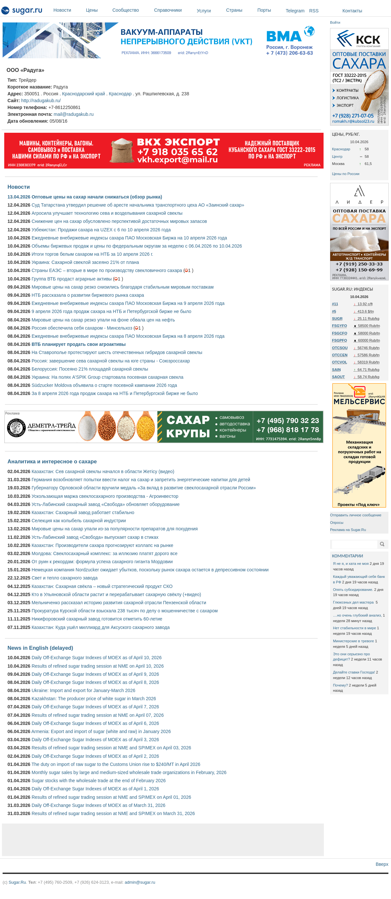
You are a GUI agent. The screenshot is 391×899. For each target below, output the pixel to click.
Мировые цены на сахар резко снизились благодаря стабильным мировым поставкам (123, 287)
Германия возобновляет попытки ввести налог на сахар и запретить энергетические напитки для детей (141, 479)
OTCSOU (340, 348)
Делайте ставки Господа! (354, 672)
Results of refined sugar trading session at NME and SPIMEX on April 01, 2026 (111, 797)
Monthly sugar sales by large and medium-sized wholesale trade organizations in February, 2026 (129, 772)
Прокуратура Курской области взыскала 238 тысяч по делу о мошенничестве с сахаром (125, 610)
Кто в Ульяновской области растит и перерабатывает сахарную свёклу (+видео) (116, 594)
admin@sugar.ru (140, 882)
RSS (314, 10)
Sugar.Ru (17, 882)
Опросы (336, 522)
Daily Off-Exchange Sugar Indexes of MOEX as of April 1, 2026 (95, 788)
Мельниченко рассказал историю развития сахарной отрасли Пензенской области (119, 602)
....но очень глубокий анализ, (357, 615)
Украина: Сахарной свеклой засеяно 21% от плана (85, 262)
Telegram (295, 10)
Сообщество (131, 10)
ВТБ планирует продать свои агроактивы (79, 344)
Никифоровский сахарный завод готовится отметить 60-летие (97, 618)
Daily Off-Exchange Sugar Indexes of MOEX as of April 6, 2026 (95, 723)
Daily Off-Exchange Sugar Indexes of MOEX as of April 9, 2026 (95, 674)
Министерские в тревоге (353, 641)
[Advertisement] (163, 839)
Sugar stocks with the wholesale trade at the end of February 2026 (99, 780)
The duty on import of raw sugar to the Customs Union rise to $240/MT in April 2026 (116, 764)
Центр (337, 156)
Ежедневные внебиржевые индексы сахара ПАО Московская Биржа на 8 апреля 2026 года (128, 336)
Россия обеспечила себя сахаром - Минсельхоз (82, 328)
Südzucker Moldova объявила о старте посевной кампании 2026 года (104, 385)
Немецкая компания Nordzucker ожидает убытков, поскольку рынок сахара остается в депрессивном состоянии (150, 569)
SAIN (336, 370)
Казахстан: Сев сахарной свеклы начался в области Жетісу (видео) (103, 471)
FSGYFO (339, 326)
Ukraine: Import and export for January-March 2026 (83, 690)
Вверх (382, 864)
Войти (335, 22)
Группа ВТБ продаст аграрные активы (72, 278)
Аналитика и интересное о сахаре (52, 461)
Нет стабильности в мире (354, 628)
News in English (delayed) (40, 648)
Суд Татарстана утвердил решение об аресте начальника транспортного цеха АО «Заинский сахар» (138, 205)
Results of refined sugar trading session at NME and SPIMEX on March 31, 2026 (113, 813)
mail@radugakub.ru (74, 114)
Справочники (174, 10)
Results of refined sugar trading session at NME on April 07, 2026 (98, 715)
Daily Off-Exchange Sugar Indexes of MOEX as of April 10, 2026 (97, 657)
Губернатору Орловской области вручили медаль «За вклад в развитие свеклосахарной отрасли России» (144, 487)
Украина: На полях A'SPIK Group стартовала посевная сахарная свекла (107, 377)
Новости (68, 10)
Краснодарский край (83, 93)
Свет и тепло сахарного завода (64, 577)
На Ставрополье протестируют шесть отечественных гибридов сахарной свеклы (117, 352)
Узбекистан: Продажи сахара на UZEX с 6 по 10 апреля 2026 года (101, 229)
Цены (97, 10)
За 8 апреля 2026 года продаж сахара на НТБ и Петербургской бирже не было (115, 393)
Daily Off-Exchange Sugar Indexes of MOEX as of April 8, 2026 (95, 682)
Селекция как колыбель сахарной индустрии (79, 520)
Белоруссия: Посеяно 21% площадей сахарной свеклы (90, 369)
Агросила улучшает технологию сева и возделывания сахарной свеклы (107, 213)
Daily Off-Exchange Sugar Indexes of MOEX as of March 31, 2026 (99, 805)
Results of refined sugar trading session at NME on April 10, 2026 (98, 666)
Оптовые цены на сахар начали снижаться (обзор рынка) (97, 196)
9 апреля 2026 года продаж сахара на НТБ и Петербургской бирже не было (111, 311)
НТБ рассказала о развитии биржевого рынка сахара (88, 295)
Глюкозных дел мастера (354, 602)
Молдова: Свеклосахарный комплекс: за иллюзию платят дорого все (105, 553)
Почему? (340, 685)
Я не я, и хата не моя (351, 563)
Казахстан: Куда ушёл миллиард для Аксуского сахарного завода (101, 627)
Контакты (352, 10)
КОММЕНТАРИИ (347, 556)
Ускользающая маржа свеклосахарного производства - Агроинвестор (105, 496)
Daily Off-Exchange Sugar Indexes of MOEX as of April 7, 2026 (95, 706)
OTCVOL (339, 362)
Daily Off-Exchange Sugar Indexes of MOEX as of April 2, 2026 (95, 756)
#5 (334, 311)
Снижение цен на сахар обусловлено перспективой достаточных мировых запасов (119, 221)
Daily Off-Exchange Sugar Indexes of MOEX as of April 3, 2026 (95, 739)
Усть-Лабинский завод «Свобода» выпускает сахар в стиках (95, 537)
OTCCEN (339, 355)
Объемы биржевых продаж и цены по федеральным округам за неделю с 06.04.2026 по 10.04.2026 (137, 246)
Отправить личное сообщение (355, 515)
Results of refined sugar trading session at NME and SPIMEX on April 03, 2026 (111, 747)
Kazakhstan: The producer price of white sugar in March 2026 (94, 698)
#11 (335, 304)
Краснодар (120, 93)
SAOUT (338, 377)
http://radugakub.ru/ (41, 100)
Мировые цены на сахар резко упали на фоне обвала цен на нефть (103, 319)
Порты (269, 10)
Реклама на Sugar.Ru (348, 530)
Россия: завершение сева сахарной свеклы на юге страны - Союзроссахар (111, 360)
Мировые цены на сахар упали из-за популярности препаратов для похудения (115, 528)
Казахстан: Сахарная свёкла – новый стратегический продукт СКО (102, 586)
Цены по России (345, 174)
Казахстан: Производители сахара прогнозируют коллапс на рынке (102, 545)
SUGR (337, 318)
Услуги (204, 10)
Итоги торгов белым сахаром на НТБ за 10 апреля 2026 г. (92, 254)
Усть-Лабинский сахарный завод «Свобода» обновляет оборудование (106, 504)
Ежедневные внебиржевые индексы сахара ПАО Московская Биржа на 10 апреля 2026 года (129, 237)
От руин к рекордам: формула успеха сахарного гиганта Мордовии (102, 561)
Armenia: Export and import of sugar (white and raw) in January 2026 (101, 731)
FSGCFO (339, 333)
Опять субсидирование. (353, 590)
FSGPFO (339, 340)
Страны (240, 10)
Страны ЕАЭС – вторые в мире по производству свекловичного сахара (107, 270)
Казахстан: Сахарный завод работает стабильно (83, 512)
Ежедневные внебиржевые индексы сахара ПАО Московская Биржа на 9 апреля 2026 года (128, 303)
